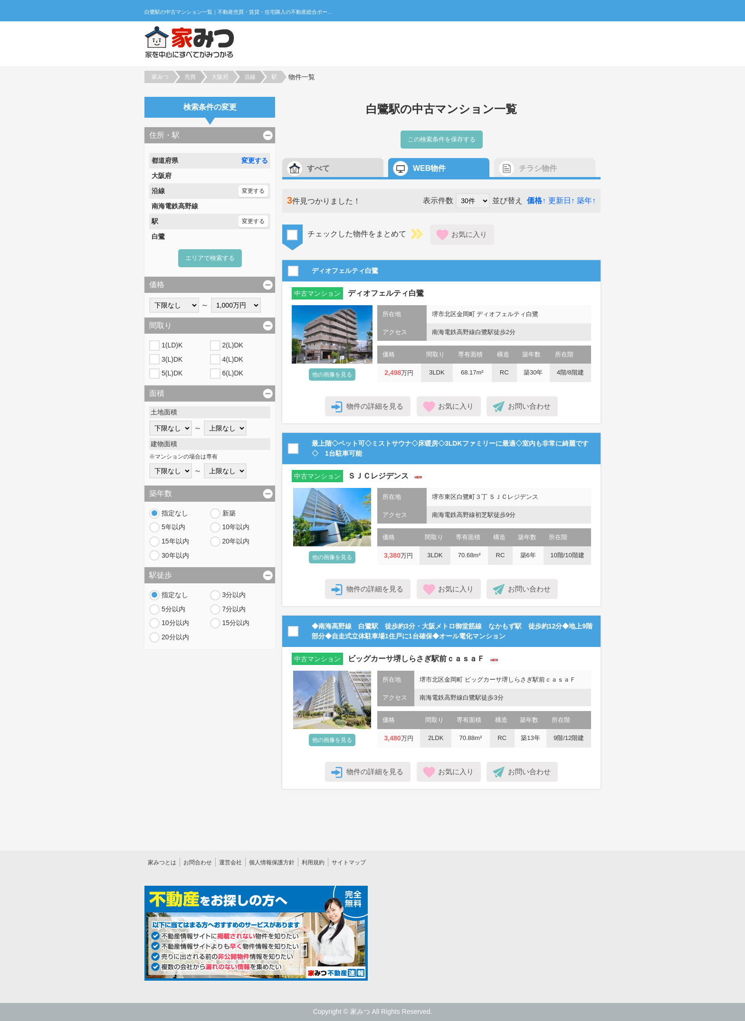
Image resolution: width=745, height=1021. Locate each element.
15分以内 (236, 623)
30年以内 (175, 555)
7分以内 (234, 609)
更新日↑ (561, 201)
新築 (229, 513)
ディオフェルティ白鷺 (386, 293)
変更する (254, 160)
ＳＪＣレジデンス (378, 476)
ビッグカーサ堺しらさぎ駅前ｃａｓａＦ (416, 659)
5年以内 (173, 527)
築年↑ (586, 201)
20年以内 (236, 541)
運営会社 (230, 862)
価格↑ (536, 201)
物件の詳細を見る (374, 406)
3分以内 (234, 595)
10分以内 (175, 623)
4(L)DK (232, 359)
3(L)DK (172, 359)
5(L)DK (172, 373)
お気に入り (469, 234)
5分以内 (173, 609)
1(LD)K (172, 345)
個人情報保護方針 (272, 862)
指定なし (175, 513)
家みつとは (162, 862)
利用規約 (313, 862)
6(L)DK (232, 373)
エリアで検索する (210, 258)
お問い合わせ (529, 406)
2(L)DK (232, 345)
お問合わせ (197, 862)
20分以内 (175, 637)
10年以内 (236, 527)
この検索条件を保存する (442, 139)
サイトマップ (349, 862)
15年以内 (175, 541)
